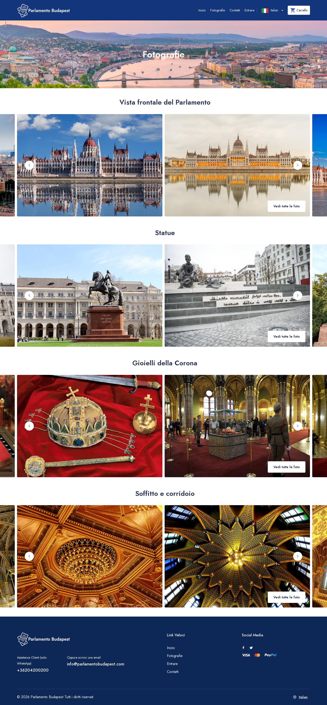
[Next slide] (297, 165)
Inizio (202, 10)
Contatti (235, 10)
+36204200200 (33, 670)
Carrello (298, 10)
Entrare (250, 10)
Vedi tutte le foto (286, 206)
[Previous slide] (29, 165)
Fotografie (217, 10)
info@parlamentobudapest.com (95, 664)
